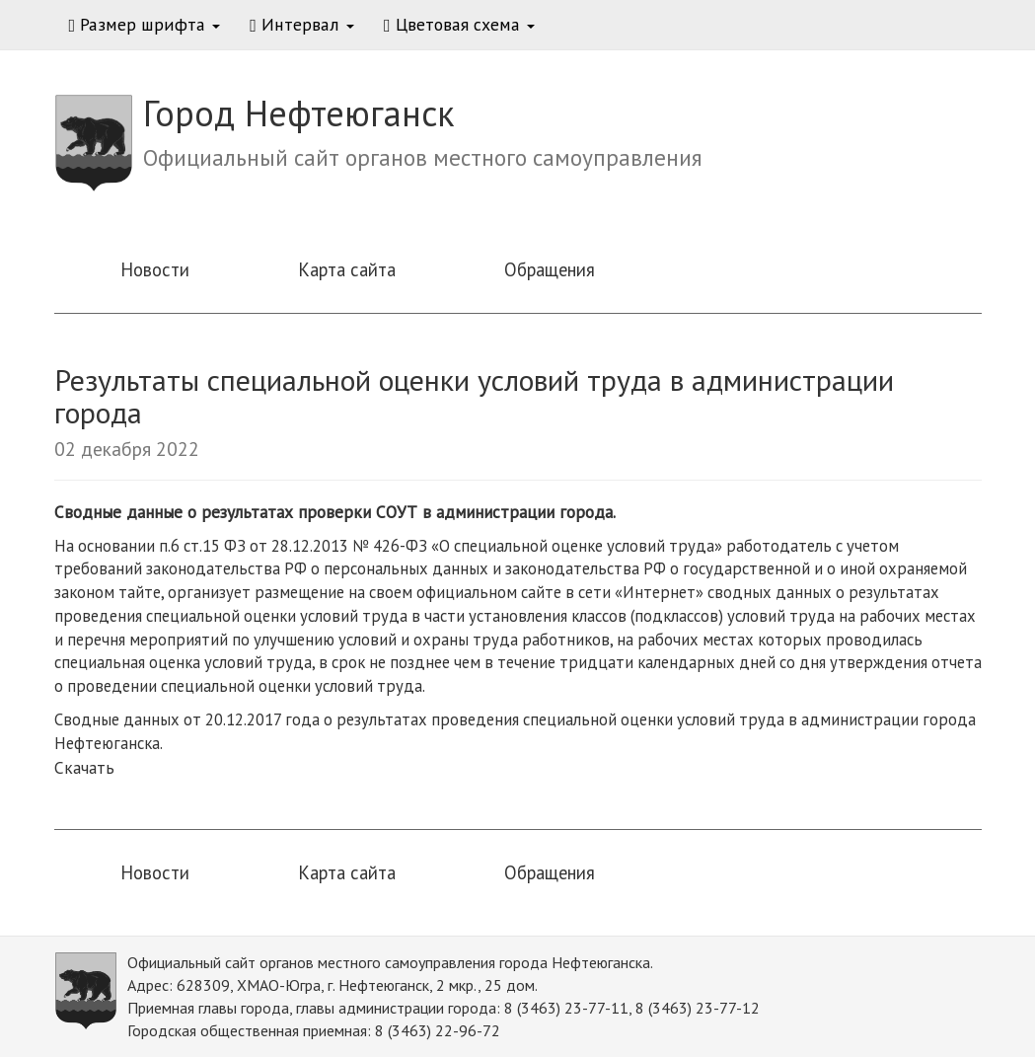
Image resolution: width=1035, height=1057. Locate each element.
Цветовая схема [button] (459, 24)
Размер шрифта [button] (145, 24)
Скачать (84, 767)
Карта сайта (347, 269)
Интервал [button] (302, 24)
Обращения (549, 269)
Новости (154, 269)
